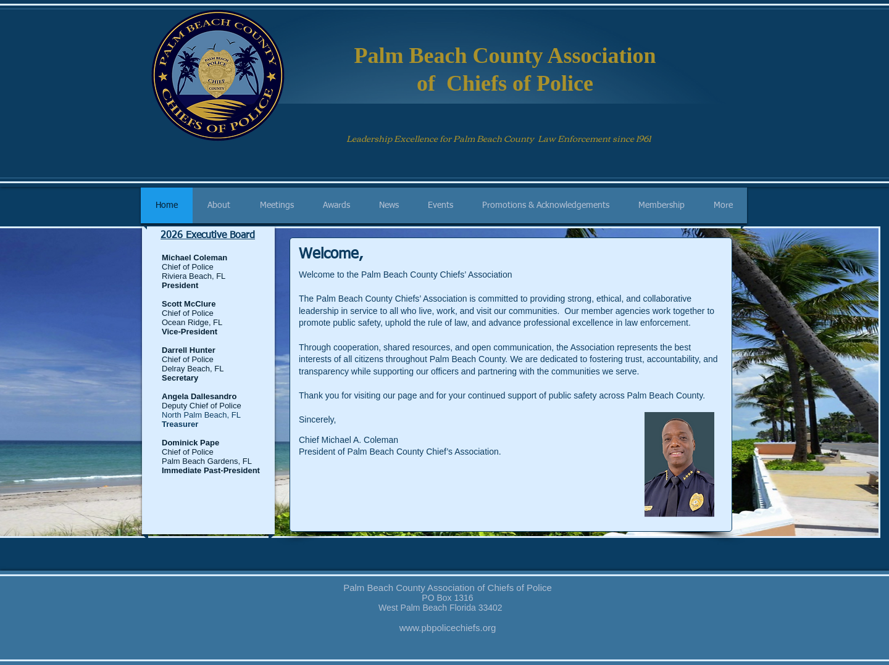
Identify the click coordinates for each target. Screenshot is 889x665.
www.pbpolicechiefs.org (447, 627)
